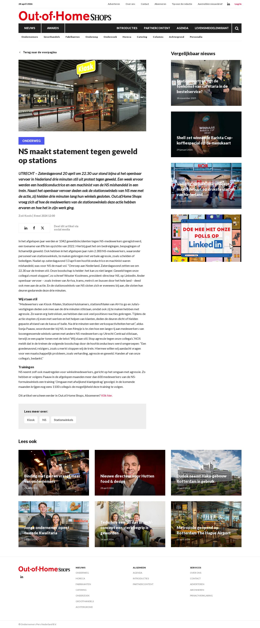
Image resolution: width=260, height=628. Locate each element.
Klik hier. (106, 395)
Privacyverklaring (201, 595)
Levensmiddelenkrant (212, 28)
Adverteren (114, 3)
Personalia (196, 36)
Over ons (130, 3)
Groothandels (52, 36)
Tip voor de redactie (182, 3)
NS (44, 420)
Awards (53, 28)
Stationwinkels (63, 420)
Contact (145, 3)
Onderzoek (110, 36)
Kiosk (31, 420)
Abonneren (160, 3)
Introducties (127, 28)
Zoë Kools (25, 215)
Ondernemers (29, 36)
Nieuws (29, 28)
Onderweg (91, 36)
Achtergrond (176, 36)
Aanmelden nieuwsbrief (210, 3)
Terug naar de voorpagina (37, 52)
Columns (158, 36)
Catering (142, 36)
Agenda (182, 28)
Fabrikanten (73, 36)
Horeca (127, 36)
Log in (238, 3)
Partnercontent (157, 28)
